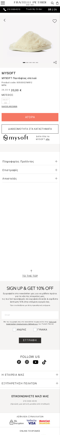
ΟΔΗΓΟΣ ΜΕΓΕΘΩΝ (9, 106)
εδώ (48, 139)
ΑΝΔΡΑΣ (21, 329)
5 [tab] (36, 63)
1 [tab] (23, 63)
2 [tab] (27, 63)
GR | (51, 9)
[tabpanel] (30, 40)
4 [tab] (33, 63)
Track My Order (34, 9)
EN (55, 9)
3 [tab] (30, 63)
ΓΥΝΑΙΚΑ (42, 329)
